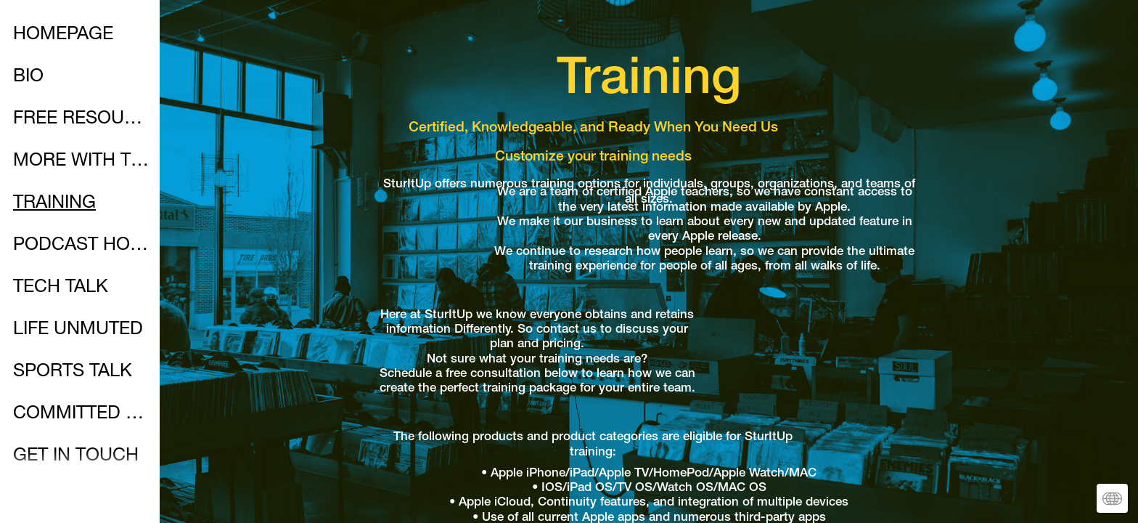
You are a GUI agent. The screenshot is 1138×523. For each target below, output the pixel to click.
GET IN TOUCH (76, 456)
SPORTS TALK (72, 372)
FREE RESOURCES (81, 119)
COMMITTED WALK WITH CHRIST (81, 414)
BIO (28, 77)
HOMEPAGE (63, 35)
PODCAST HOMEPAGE (81, 246)
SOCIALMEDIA (73, 499)
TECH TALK (60, 288)
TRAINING (54, 204)
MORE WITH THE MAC (81, 162)
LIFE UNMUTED (78, 330)
